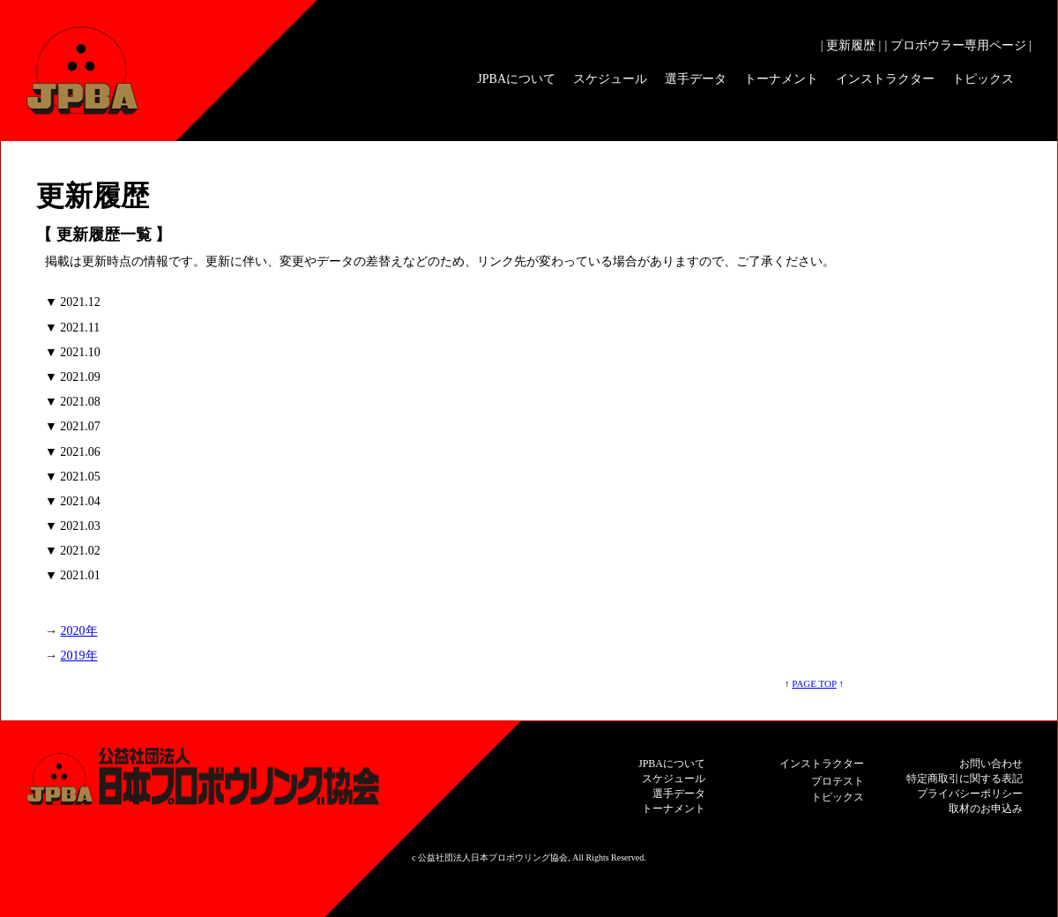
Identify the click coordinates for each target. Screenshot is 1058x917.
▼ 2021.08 (73, 401)
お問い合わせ (991, 763)
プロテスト (837, 781)
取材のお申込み (986, 808)
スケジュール (610, 79)
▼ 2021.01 (73, 575)
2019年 (79, 655)
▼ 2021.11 (72, 327)
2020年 (79, 630)
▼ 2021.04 (73, 501)
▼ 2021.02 (73, 550)
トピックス (983, 79)
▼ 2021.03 (73, 526)
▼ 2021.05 (73, 476)
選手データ (695, 79)
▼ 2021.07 (73, 426)
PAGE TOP (814, 683)
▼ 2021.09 (73, 377)
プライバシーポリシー (970, 793)
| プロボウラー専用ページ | (958, 45)
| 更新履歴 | (851, 45)
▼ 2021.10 (73, 352)
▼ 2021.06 (73, 451)
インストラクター (885, 79)
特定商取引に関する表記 (964, 778)
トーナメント (781, 79)
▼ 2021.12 (73, 302)
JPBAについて (516, 79)
